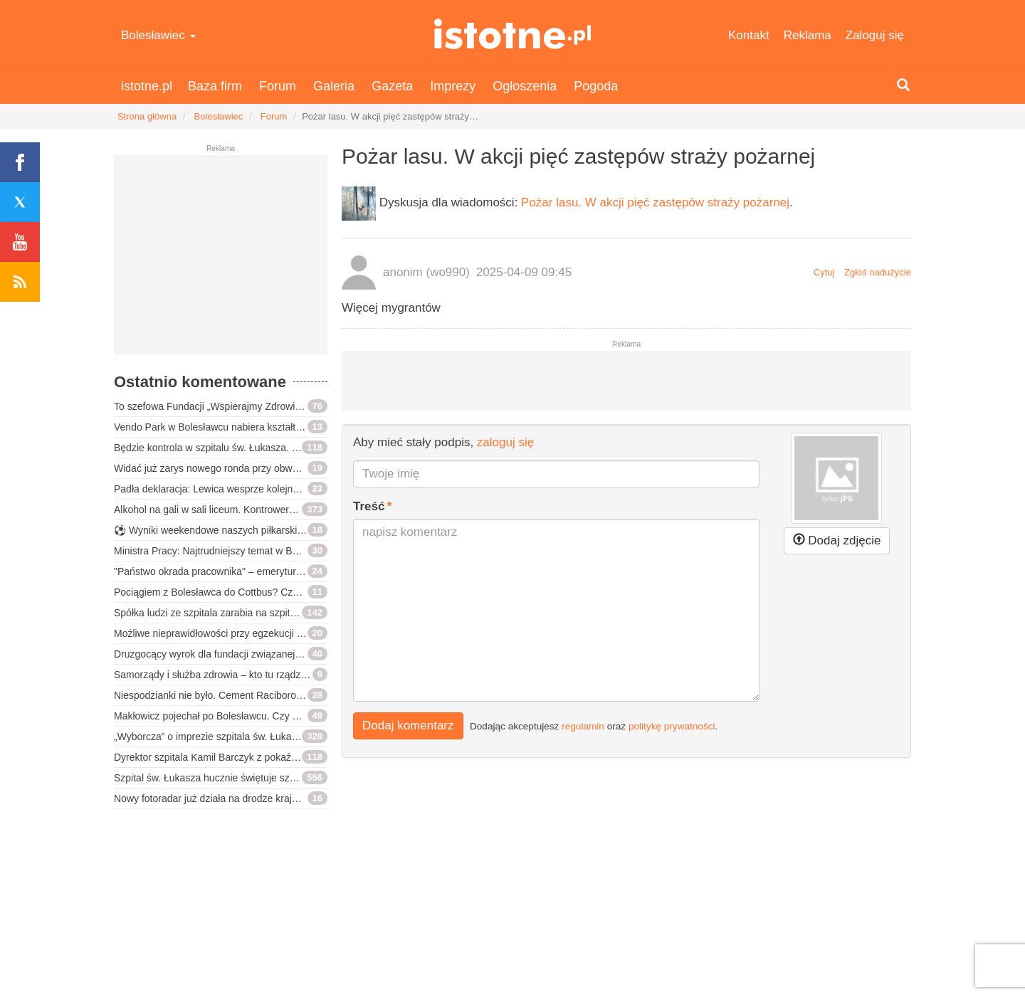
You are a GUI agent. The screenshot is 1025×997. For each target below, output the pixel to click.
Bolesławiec (158, 35)
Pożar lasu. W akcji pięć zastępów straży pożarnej (655, 202)
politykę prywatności (672, 726)
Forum (277, 86)
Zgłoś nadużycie (877, 272)
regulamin (583, 726)
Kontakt (748, 35)
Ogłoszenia (525, 86)
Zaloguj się (875, 35)
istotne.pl (513, 33)
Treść (368, 506)
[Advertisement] (220, 260)
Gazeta (392, 86)
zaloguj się (505, 442)
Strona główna (147, 116)
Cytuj (824, 272)
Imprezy (452, 86)
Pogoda (596, 86)
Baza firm (215, 86)
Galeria (333, 86)
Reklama (807, 35)
